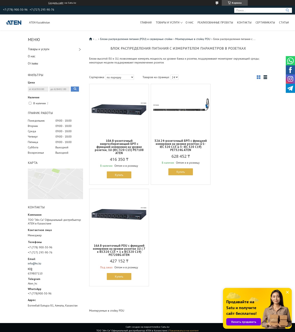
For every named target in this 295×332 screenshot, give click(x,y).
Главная (146, 22)
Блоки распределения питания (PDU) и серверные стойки (136, 39)
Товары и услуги (167, 22)
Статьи (284, 22)
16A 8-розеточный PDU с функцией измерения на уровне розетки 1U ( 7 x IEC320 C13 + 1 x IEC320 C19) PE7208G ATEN (238, 145)
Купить (118, 175)
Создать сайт (55, 2)
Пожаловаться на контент (184, 328)
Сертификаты (265, 22)
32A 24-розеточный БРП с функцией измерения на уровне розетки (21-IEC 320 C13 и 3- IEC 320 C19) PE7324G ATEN (178, 145)
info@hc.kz (34, 263)
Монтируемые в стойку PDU (192, 39)
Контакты (244, 22)
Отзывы (33, 63)
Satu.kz (165, 324)
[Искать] (287, 10)
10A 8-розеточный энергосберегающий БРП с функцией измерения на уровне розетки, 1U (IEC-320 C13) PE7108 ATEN (118, 146)
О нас (190, 22)
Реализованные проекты (215, 22)
